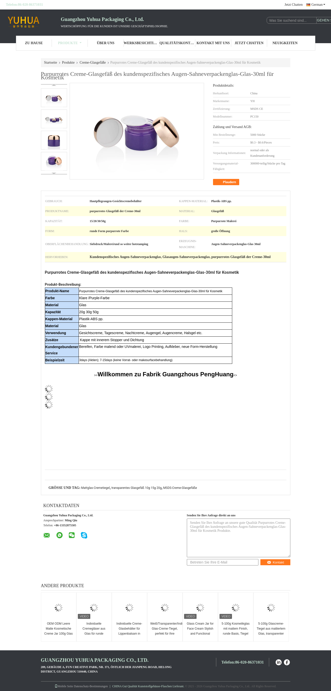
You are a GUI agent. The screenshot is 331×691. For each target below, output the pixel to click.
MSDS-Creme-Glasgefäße (180, 488)
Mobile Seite (64, 686)
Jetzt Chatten (294, 4)
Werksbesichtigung (142, 43)
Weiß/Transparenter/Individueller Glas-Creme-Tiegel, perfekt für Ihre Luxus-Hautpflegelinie (165, 631)
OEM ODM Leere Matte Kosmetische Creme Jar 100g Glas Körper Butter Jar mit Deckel (58, 633)
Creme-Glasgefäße (93, 62)
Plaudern (226, 182)
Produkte (69, 43)
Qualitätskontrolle (178, 43)
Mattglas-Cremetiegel (95, 488)
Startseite (50, 62)
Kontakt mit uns (213, 43)
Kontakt (275, 562)
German (318, 4)
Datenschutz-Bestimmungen (91, 686)
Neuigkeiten (284, 43)
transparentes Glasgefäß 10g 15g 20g (136, 488)
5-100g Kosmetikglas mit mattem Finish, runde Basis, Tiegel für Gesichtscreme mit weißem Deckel (235, 633)
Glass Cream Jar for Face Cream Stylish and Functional (200, 628)
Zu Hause (34, 43)
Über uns (105, 43)
